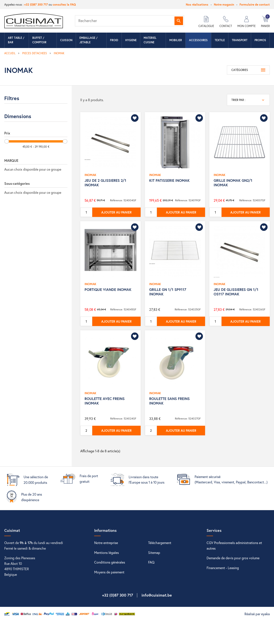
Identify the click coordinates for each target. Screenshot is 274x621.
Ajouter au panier (116, 212)
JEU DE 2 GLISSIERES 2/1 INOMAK (105, 182)
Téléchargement (159, 542)
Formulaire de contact (255, 4)
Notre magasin (224, 4)
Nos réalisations (197, 4)
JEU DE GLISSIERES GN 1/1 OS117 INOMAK (236, 291)
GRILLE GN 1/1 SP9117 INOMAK (167, 291)
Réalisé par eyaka (257, 614)
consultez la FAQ (64, 4)
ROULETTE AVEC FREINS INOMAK (105, 400)
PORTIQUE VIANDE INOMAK (108, 289)
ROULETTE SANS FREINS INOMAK (169, 400)
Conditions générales (109, 562)
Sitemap (154, 552)
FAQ (151, 562)
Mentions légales (106, 552)
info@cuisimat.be (156, 595)
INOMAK (90, 175)
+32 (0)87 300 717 (36, 4)
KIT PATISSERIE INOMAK (169, 180)
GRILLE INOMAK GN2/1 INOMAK (233, 182)
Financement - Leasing (223, 567)
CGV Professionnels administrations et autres (234, 545)
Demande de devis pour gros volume (233, 558)
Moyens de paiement (109, 572)
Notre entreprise (106, 542)
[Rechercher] (129, 20)
